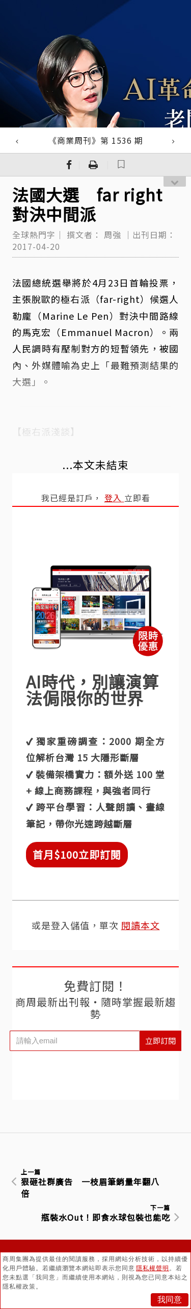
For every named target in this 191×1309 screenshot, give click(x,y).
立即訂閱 (160, 1040)
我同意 (169, 1299)
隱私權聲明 (152, 1268)
